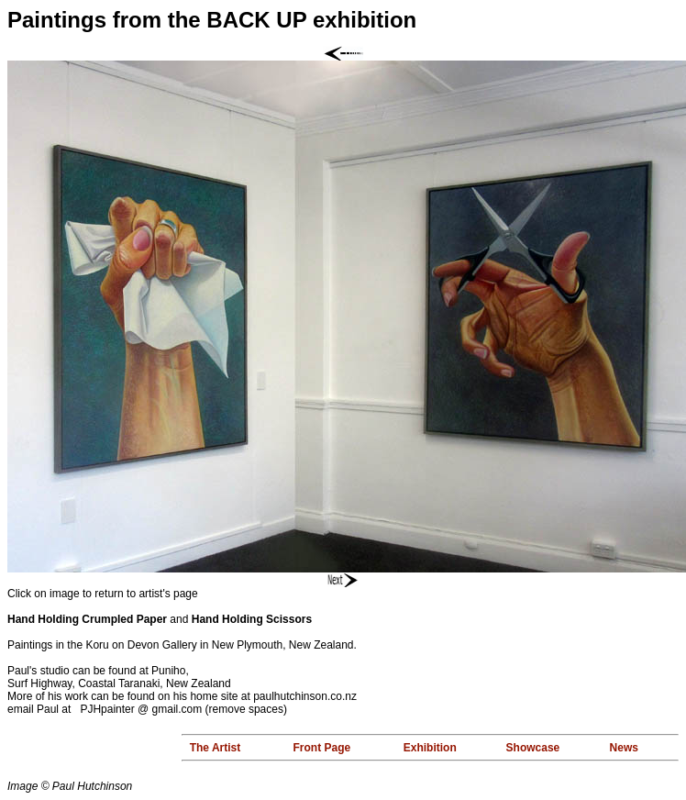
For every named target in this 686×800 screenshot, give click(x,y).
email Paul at (43, 709)
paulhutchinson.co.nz (305, 696)
